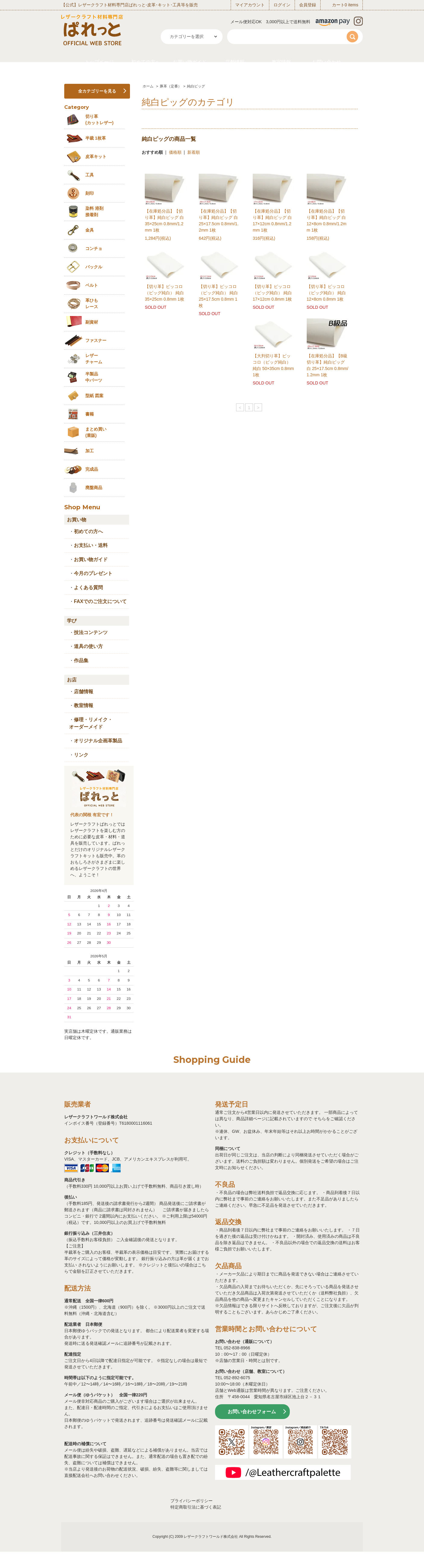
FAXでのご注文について (100, 601)
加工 (89, 450)
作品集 (81, 660)
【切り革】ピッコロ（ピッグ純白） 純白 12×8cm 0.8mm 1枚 (326, 293)
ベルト (91, 285)
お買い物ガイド (190, 62)
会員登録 (307, 4)
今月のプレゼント (93, 573)
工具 (89, 174)
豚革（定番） (171, 86)
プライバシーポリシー (191, 1500)
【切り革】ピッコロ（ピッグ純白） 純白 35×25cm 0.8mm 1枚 (164, 293)
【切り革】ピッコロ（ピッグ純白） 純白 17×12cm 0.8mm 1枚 (272, 293)
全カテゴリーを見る (97, 91)
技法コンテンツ (91, 632)
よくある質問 (88, 587)
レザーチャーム (93, 358)
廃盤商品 (93, 487)
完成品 (91, 469)
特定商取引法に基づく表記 (195, 1507)
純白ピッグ (196, 86)
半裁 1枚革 (95, 138)
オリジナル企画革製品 (98, 740)
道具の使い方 (88, 646)
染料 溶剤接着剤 (94, 211)
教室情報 (281, 62)
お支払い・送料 (91, 545)
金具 (89, 230)
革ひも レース (91, 303)
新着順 (193, 152)
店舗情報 (235, 62)
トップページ (99, 62)
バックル (93, 266)
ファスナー (95, 340)
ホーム (148, 86)
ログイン (282, 4)
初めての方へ (145, 62)
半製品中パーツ (93, 377)
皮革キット (95, 156)
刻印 (89, 193)
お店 (72, 679)
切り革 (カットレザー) (99, 119)
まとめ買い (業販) (95, 432)
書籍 (89, 414)
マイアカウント (250, 4)
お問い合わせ (326, 62)
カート (338, 4)
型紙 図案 (94, 395)
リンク (81, 754)
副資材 (91, 322)
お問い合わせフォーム (252, 1411)
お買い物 (76, 519)
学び (72, 620)
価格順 (175, 152)
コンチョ (93, 248)
